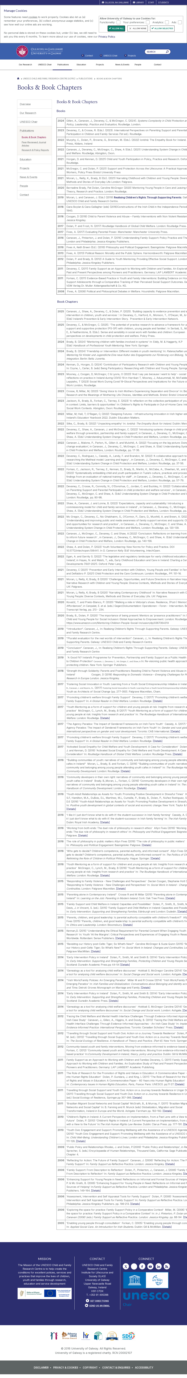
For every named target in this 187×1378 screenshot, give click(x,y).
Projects (24, 168)
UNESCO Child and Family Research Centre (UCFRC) (49, 78)
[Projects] (103, 65)
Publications (86, 78)
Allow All (118, 28)
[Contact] (161, 65)
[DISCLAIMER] (43, 1367)
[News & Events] (122, 65)
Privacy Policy (106, 36)
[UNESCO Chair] (45, 65)
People (24, 185)
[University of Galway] (39, 51)
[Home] (18, 78)
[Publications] (64, 65)
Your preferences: (134, 22)
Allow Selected (163, 28)
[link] (54, 1336)
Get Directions (99, 1301)
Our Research (28, 112)
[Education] (84, 65)
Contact (24, 194)
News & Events (28, 177)
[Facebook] (142, 1266)
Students (163, 2)
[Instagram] (134, 1266)
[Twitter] (126, 1266)
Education (25, 159)
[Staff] (130, 56)
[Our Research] (26, 65)
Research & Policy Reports (35, 150)
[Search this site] (167, 52)
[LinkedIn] (158, 1266)
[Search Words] (158, 51)
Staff (151, 2)
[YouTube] (150, 1266)
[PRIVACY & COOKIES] (67, 1367)
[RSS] (167, 1266)
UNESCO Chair (29, 121)
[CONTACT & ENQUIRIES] (118, 1367)
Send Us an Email (99, 1305)
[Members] (108, 56)
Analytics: (158, 22)
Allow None (139, 28)
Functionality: (107, 22)
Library (140, 2)
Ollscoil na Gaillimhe (117, 2)
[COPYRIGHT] (92, 1367)
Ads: (174, 22)
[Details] (157, 701)
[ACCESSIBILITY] (144, 1367)
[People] (141, 65)
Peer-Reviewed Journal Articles (34, 144)
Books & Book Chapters (34, 137)
